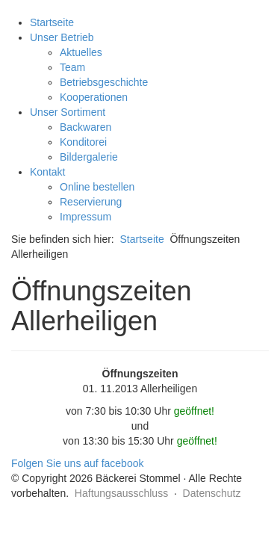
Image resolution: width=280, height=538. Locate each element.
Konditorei (83, 142)
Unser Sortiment (67, 112)
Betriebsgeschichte (104, 82)
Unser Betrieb (62, 37)
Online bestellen (97, 187)
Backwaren (85, 127)
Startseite (52, 22)
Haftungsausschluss (121, 493)
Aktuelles (81, 52)
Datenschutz (212, 493)
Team (72, 67)
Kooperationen (94, 97)
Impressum (85, 217)
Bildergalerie (89, 157)
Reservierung (91, 202)
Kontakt (47, 172)
